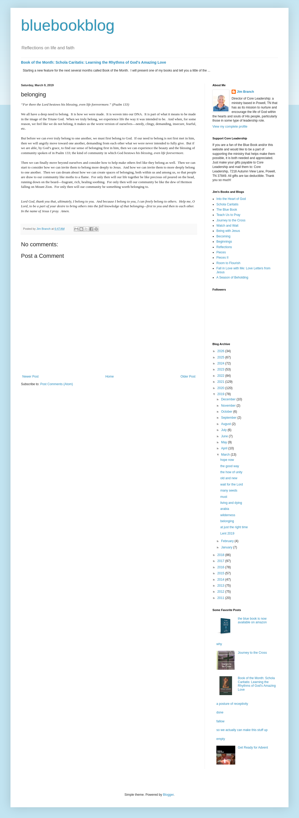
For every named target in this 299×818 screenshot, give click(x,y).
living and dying (231, 503)
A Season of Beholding (232, 277)
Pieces (221, 252)
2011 (221, 598)
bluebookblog (68, 25)
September (229, 417)
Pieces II (222, 257)
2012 (221, 591)
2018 (221, 555)
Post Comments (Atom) (56, 384)
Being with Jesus (228, 231)
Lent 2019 (227, 533)
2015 (221, 573)
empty (220, 739)
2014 (221, 579)
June (225, 436)
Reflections (224, 247)
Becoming (223, 236)
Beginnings (224, 241)
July (224, 430)
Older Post (187, 376)
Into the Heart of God (231, 199)
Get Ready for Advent (253, 747)
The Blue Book (226, 209)
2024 (221, 363)
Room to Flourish (228, 263)
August (226, 424)
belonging (227, 521)
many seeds (228, 490)
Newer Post (30, 376)
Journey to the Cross (230, 220)
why (219, 644)
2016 (221, 567)
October (227, 411)
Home (109, 376)
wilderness (227, 515)
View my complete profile (229, 126)
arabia (224, 509)
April (224, 448)
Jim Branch (245, 92)
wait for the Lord (231, 484)
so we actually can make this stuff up (242, 730)
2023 (221, 369)
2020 (221, 388)
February (227, 541)
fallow (220, 721)
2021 (221, 382)
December (229, 399)
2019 (221, 394)
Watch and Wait (227, 225)
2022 (221, 376)
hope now (227, 460)
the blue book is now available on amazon (252, 620)
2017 (221, 561)
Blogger (168, 795)
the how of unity (231, 472)
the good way (229, 466)
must (223, 497)
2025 (221, 357)
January (227, 547)
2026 (221, 351)
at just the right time (234, 527)
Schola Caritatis (227, 204)
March (226, 454)
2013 (221, 585)
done (219, 712)
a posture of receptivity (232, 704)
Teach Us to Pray (228, 215)
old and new (228, 478)
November (229, 405)
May (224, 442)
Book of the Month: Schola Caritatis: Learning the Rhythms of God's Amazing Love (93, 62)
